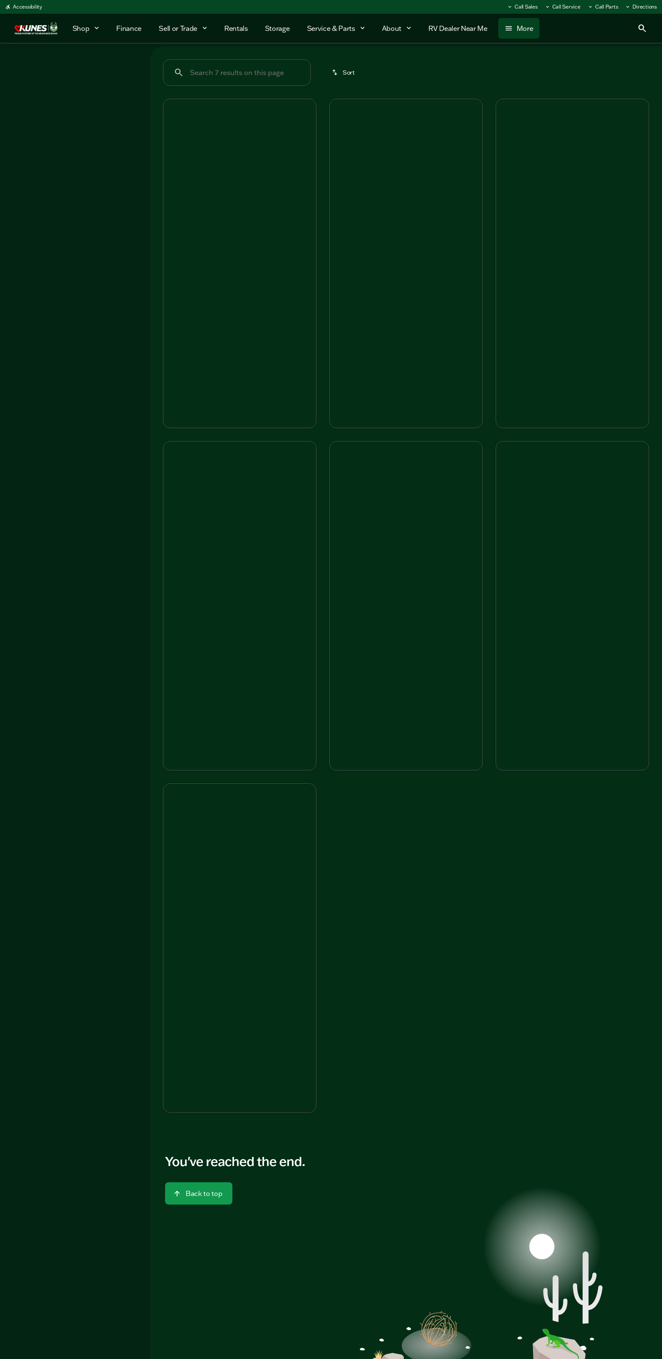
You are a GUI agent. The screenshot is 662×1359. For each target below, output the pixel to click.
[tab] (204, 270)
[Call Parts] (603, 7)
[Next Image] (304, 156)
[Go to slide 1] (213, 203)
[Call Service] (562, 7)
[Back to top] (198, 1193)
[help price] (177, 323)
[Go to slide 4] (251, 203)
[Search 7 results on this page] (237, 72)
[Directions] (641, 7)
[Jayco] (21, 106)
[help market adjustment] (177, 308)
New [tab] (29, 64)
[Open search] (642, 28)
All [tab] (75, 64)
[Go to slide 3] (238, 203)
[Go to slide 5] (264, 203)
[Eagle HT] (55, 106)
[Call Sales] (522, 7)
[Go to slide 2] (225, 203)
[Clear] (115, 179)
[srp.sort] (343, 72)
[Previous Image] (175, 156)
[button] (174, 156)
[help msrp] (177, 294)
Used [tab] (121, 64)
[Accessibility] (23, 7)
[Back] (122, 89)
